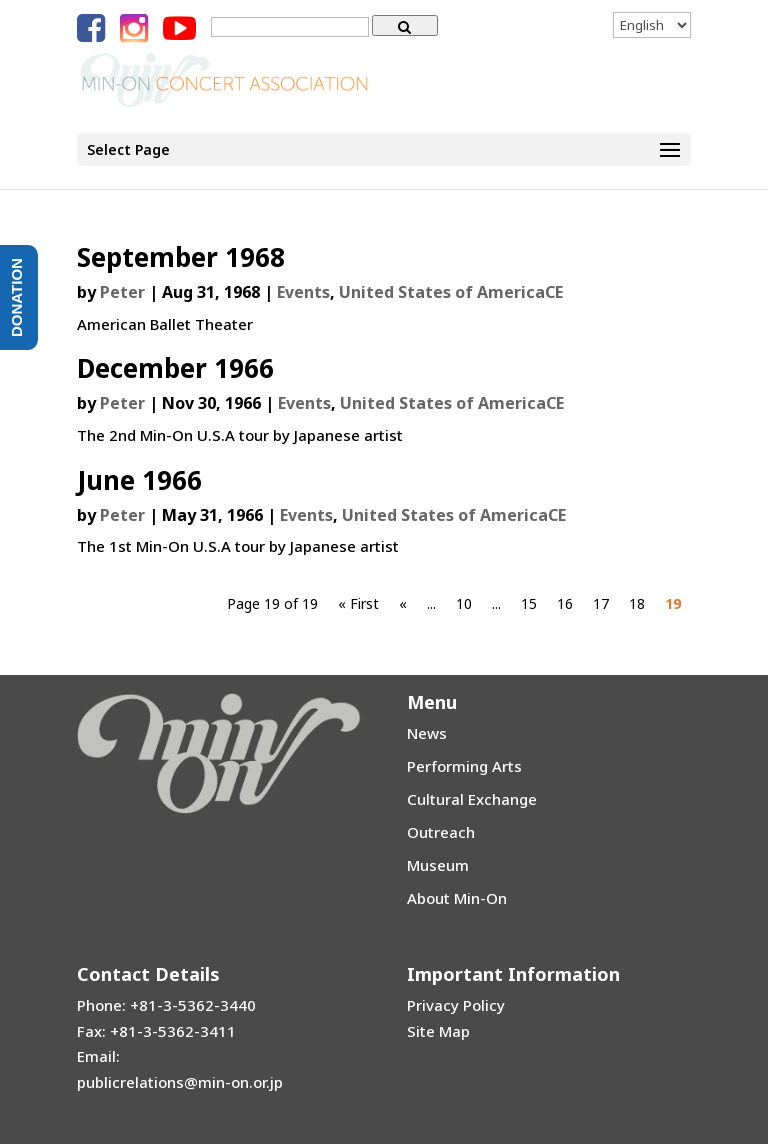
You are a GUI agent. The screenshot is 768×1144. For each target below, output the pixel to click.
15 (529, 603)
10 (464, 603)
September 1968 (181, 257)
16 (565, 603)
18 (637, 603)
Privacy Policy (456, 1005)
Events (303, 292)
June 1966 (139, 480)
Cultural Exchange (472, 799)
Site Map (438, 1031)
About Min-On (457, 898)
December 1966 (175, 368)
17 (601, 603)
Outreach (441, 832)
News (427, 733)
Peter (122, 292)
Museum (438, 865)
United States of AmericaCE (451, 292)
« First (358, 603)
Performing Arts (464, 766)
